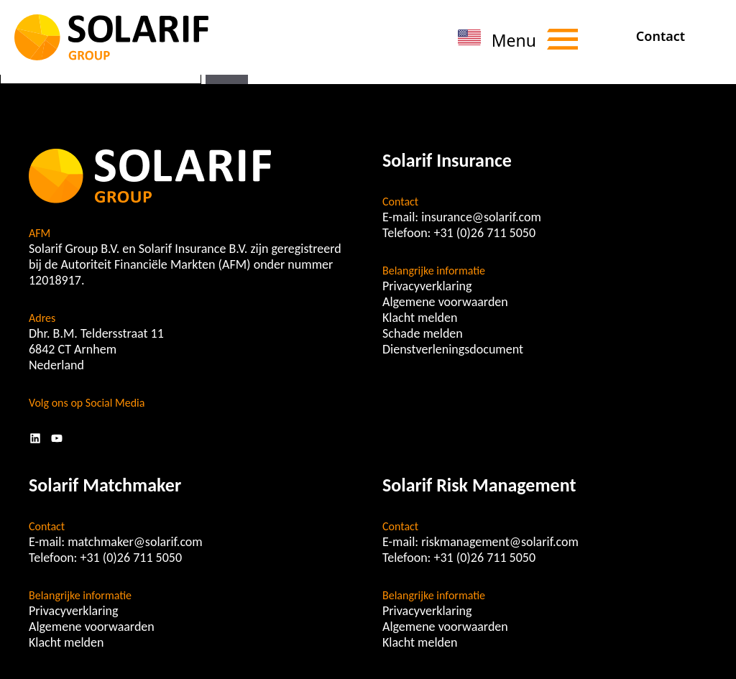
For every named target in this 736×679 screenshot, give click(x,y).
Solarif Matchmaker (105, 485)
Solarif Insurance (447, 160)
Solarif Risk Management (479, 485)
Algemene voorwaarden (445, 302)
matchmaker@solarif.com (135, 542)
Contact (660, 36)
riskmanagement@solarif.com (500, 542)
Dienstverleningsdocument (452, 349)
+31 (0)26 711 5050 (485, 233)
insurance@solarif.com (481, 217)
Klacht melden (419, 317)
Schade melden (422, 333)
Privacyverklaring (427, 286)
